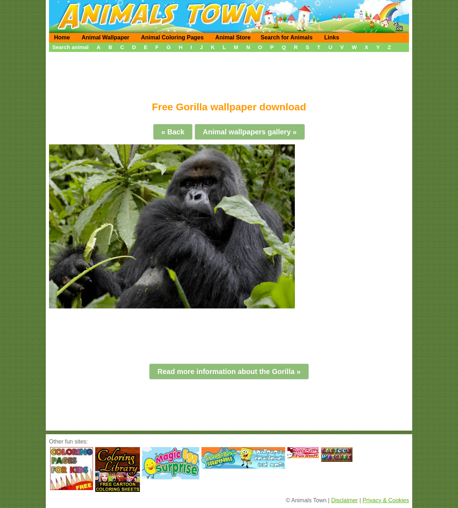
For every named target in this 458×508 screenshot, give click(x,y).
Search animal (70, 47)
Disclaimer (344, 500)
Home (62, 37)
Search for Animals (286, 37)
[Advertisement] (229, 74)
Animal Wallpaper (106, 37)
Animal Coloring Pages (172, 37)
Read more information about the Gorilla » (229, 371)
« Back (173, 132)
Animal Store (233, 37)
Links (331, 37)
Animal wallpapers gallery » (250, 132)
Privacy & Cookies (385, 500)
